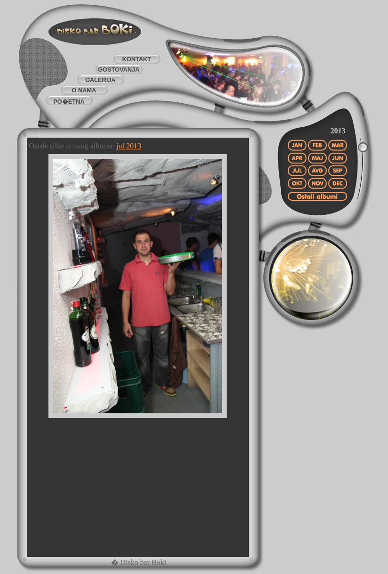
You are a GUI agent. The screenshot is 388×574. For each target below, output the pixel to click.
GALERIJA (100, 79)
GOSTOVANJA (118, 69)
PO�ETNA (68, 101)
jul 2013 (128, 146)
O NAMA (84, 90)
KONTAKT (136, 59)
